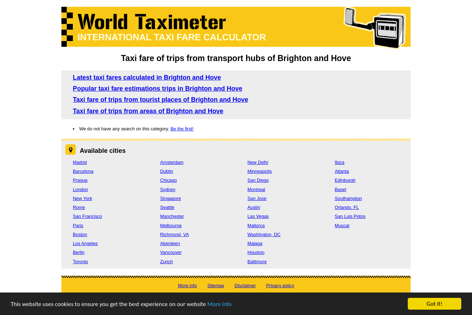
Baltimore (257, 261)
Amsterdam (172, 162)
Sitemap (215, 285)
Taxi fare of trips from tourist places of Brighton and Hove (160, 99)
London (80, 189)
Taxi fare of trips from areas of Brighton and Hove (148, 111)
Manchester (172, 216)
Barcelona (83, 171)
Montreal (256, 189)
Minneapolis (259, 171)
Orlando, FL (347, 207)
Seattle (167, 207)
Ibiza (340, 162)
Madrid (80, 162)
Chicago (168, 180)
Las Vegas (258, 216)
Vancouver (171, 252)
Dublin (166, 171)
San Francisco (87, 216)
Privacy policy (280, 285)
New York (82, 198)
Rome (79, 207)
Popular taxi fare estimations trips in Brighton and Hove (157, 88)
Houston (256, 252)
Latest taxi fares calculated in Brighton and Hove (147, 77)
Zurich (166, 261)
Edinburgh (345, 180)
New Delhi (257, 162)
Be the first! (182, 128)
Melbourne (171, 225)
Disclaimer (245, 285)
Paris (78, 225)
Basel (340, 189)
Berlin (79, 252)
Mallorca (256, 225)
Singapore (170, 198)
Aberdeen (170, 243)
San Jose (256, 198)
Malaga (254, 243)
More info (219, 304)
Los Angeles (85, 243)
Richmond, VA (174, 234)
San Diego (258, 180)
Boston (80, 234)
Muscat (342, 225)
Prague (80, 180)
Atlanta (342, 171)
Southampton (348, 198)
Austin (253, 207)
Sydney (168, 189)
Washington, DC (264, 234)
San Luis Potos (350, 216)
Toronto (80, 261)
